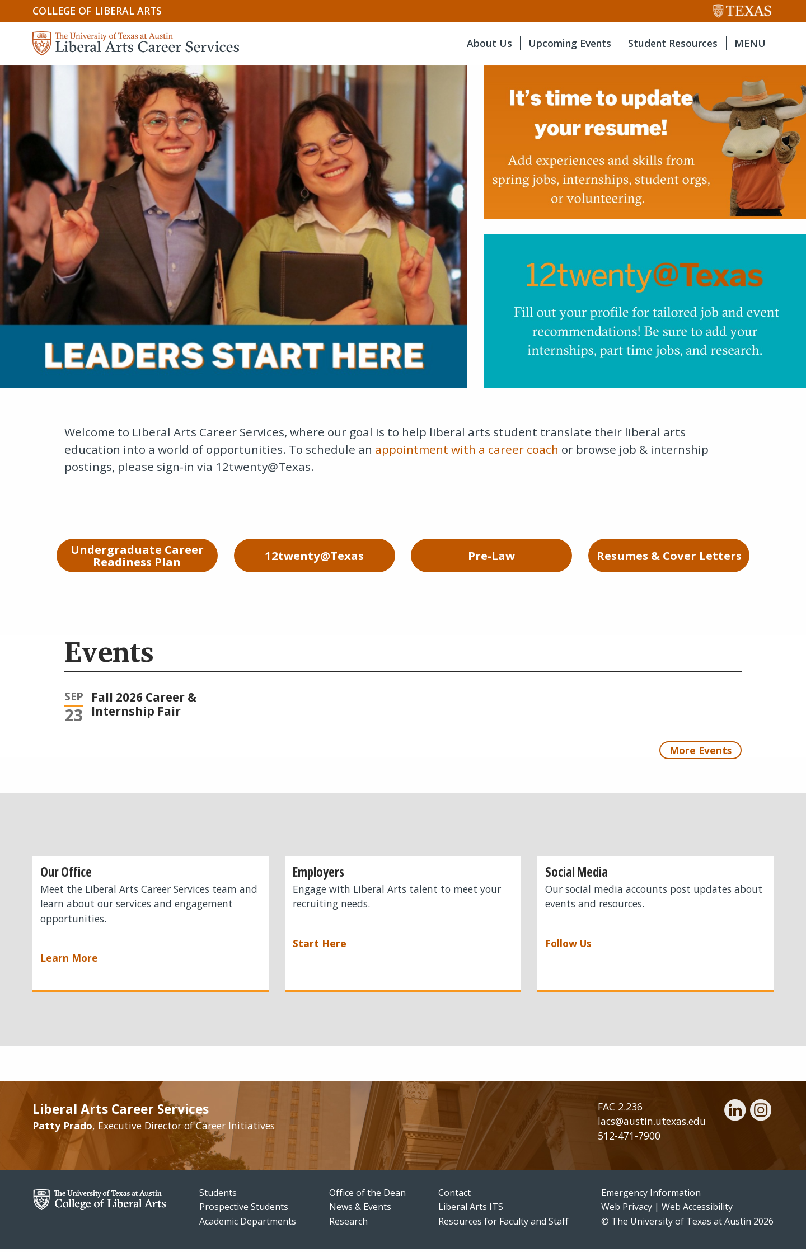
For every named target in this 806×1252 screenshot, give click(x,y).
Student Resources (673, 43)
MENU (750, 43)
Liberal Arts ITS (470, 1210)
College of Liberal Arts (97, 10)
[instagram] (761, 1115)
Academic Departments (247, 1224)
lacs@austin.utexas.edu (652, 1124)
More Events (700, 753)
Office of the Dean (367, 1195)
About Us (489, 43)
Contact (454, 1195)
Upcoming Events (569, 43)
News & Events (360, 1210)
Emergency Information (651, 1195)
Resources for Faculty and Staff (503, 1224)
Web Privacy (626, 1210)
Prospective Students (243, 1210)
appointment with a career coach (467, 449)
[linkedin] (735, 1115)
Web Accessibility (697, 1210)
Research (348, 1224)
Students (218, 1195)
